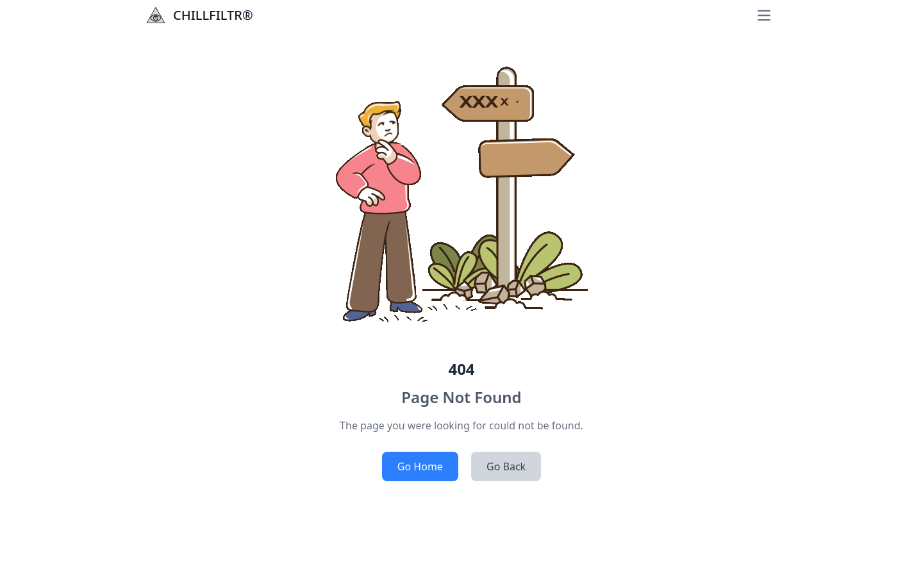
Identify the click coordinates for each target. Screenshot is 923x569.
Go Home (420, 466)
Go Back (506, 466)
